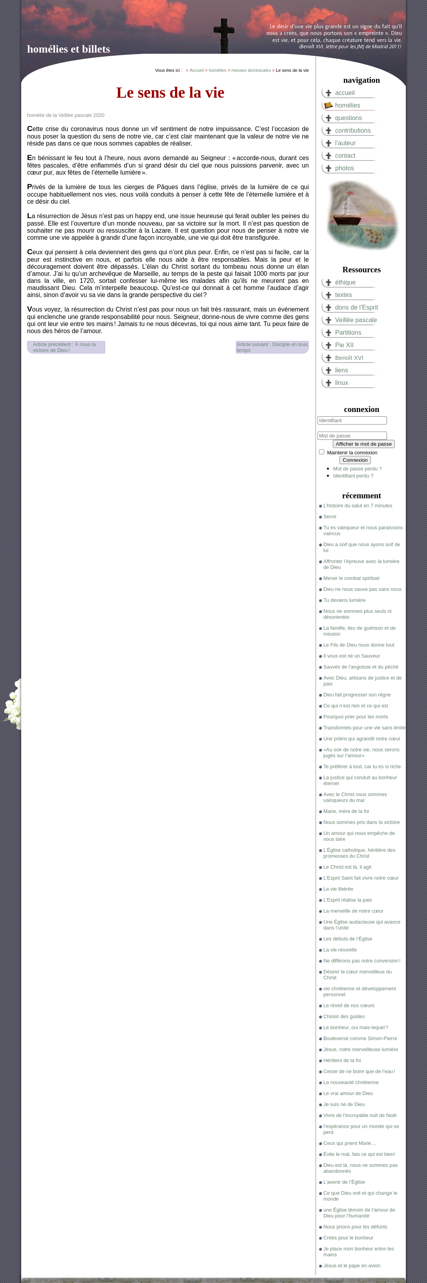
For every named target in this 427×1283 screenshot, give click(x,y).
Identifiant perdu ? (353, 476)
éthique (345, 282)
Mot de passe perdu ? (357, 469)
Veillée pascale (356, 320)
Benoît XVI (349, 357)
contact (345, 155)
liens (341, 370)
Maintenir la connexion (352, 453)
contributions (353, 130)
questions (348, 118)
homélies (347, 105)
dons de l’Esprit (356, 307)
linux (341, 382)
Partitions (348, 332)
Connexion (355, 460)
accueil (345, 92)
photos (344, 168)
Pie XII (344, 345)
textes (343, 295)
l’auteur (345, 143)
